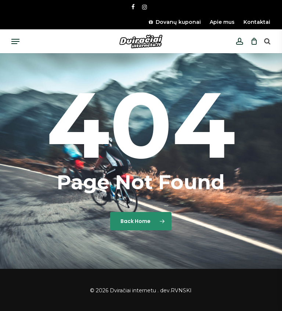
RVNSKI (181, 290)
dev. (165, 290)
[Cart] (252, 41)
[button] (15, 41)
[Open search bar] (267, 41)
